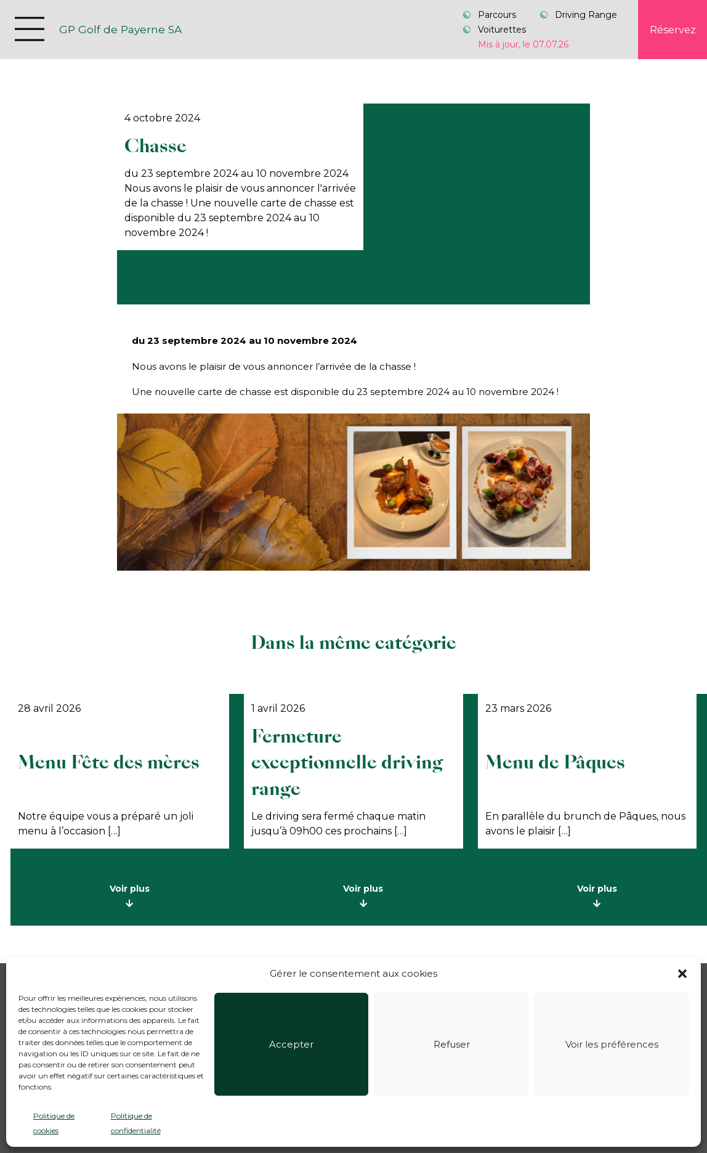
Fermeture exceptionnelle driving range (347, 762)
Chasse (155, 146)
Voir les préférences (611, 1044)
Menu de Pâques (555, 762)
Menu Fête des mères (109, 762)
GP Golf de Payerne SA (120, 29)
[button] (682, 974)
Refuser (452, 1044)
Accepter (291, 1044)
